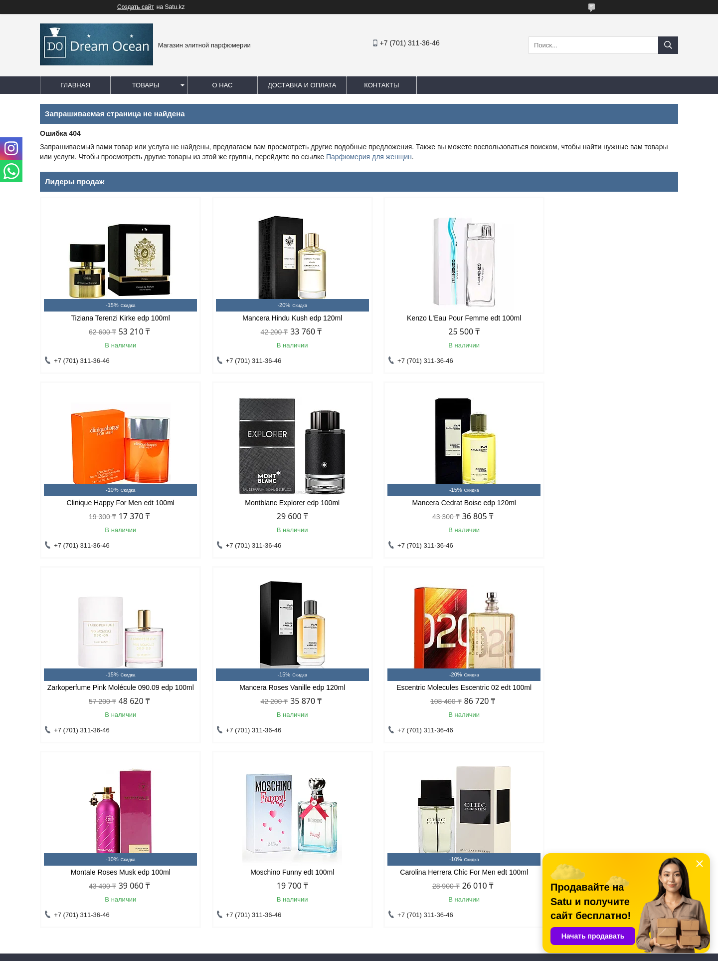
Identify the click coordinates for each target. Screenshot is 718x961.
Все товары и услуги (635, 763)
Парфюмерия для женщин (369, 157)
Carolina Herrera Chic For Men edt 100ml (602, 695)
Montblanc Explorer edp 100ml (115, 503)
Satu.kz (401, 942)
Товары (146, 85)
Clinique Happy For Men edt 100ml (602, 318)
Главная (75, 85)
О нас (222, 85)
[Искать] (668, 45)
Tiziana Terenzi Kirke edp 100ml (115, 318)
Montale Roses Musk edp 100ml (278, 695)
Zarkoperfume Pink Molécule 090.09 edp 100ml (440, 507)
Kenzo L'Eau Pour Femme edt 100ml (440, 318)
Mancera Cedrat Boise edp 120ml (278, 503)
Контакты (381, 85)
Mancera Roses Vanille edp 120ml (602, 503)
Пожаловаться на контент (404, 951)
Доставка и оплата (302, 85)
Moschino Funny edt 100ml (440, 695)
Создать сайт (135, 6)
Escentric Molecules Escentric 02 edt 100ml (115, 695)
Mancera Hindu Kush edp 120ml (278, 318)
